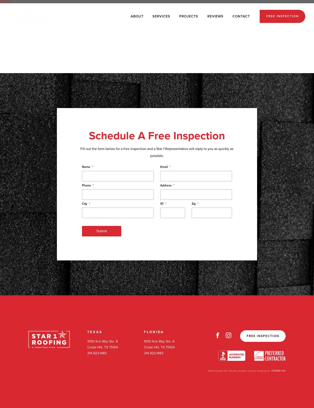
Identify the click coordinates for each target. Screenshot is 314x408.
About (137, 16)
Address (167, 185)
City (86, 204)
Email (165, 167)
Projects (188, 16)
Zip (195, 204)
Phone (88, 185)
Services (161, 16)
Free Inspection (282, 16)
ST (163, 204)
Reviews (215, 16)
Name (87, 167)
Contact (241, 16)
